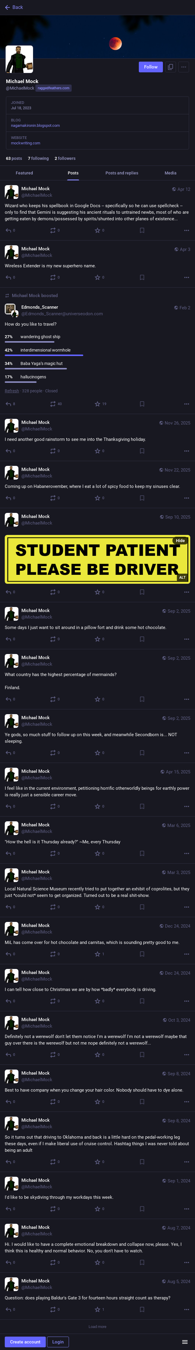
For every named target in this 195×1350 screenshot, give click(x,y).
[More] (186, 230)
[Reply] (10, 230)
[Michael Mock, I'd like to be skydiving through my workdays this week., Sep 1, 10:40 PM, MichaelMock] (97, 1195)
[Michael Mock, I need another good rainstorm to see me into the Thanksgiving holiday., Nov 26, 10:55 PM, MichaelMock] (97, 437)
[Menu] (183, 67)
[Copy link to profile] (170, 67)
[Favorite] (100, 230)
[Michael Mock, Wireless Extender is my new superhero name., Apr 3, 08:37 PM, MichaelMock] (97, 264)
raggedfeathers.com (53, 88)
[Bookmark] (142, 230)
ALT (182, 577)
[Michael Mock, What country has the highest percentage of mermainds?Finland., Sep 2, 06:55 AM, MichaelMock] (97, 679)
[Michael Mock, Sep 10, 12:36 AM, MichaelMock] (97, 555)
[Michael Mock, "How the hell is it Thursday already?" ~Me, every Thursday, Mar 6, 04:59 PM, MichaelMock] (97, 840)
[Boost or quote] (55, 230)
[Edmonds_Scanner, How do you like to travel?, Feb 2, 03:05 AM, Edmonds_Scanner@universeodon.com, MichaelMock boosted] (97, 351)
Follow (151, 67)
